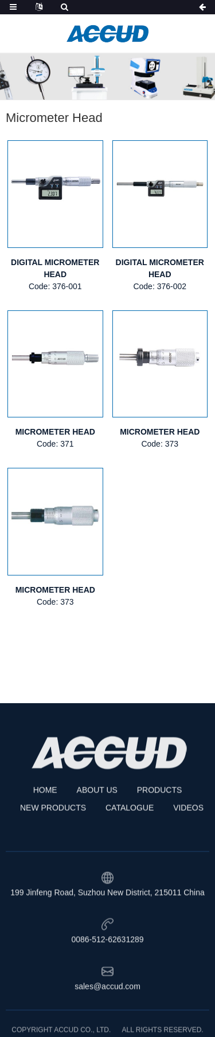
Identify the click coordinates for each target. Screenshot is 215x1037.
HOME (45, 822)
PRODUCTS (159, 822)
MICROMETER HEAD (55, 431)
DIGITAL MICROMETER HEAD (55, 268)
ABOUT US (97, 822)
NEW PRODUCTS (53, 840)
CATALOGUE (129, 840)
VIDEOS (188, 840)
